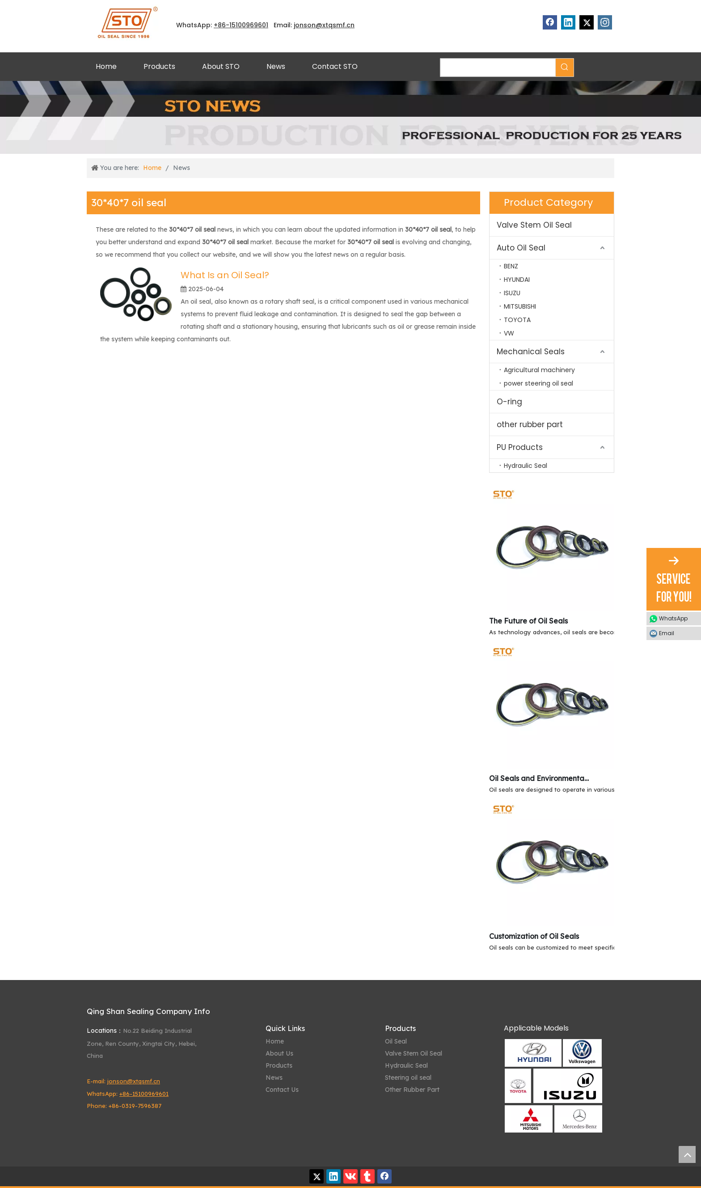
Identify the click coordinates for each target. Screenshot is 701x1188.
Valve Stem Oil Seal (534, 225)
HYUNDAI (517, 279)
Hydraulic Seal (525, 465)
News (274, 1077)
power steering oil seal (538, 383)
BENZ (511, 266)
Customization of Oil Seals (534, 936)
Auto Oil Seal (521, 247)
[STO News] (350, 117)
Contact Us (282, 1090)
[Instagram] (605, 22)
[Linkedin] (568, 22)
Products (279, 1065)
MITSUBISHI (520, 306)
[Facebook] (550, 22)
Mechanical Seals (531, 351)
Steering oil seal (408, 1077)
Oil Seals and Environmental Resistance (539, 778)
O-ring (509, 401)
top (687, 1154)
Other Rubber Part (412, 1090)
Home (275, 1041)
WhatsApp (673, 618)
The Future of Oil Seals (528, 620)
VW (509, 333)
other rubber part (530, 424)
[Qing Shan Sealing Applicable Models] (553, 1086)
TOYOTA (517, 319)
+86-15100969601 (144, 1093)
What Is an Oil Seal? (225, 275)
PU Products (520, 447)
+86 (220, 25)
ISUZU (512, 293)
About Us (279, 1053)
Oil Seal (396, 1041)
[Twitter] (586, 22)
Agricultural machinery (539, 369)
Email (666, 633)
